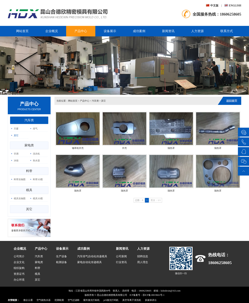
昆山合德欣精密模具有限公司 (112, 295)
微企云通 (28, 300)
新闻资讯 (168, 31)
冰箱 (16, 160)
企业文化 (19, 262)
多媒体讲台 (151, 300)
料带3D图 (38, 179)
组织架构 (19, 268)
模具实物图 (19, 198)
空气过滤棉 (73, 300)
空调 (16, 153)
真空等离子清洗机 (131, 300)
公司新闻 (121, 256)
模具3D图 (38, 198)
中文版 (212, 5)
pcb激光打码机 (110, 300)
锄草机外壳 (78, 148)
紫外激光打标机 (91, 300)
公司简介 (19, 256)
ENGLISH (232, 5)
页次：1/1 (155, 200)
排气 (35, 128)
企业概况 (51, 31)
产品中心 (81, 31)
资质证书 (19, 273)
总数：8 (139, 200)
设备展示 (110, 31)
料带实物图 (19, 179)
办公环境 (19, 279)
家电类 (29, 145)
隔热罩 (171, 148)
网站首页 (22, 31)
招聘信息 (142, 256)
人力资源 (197, 31)
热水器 (36, 160)
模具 (29, 190)
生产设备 (61, 256)
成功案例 (139, 31)
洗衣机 (36, 153)
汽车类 (29, 120)
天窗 (16, 128)
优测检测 (59, 300)
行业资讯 (121, 262)
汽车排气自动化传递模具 (92, 256)
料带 (29, 171)
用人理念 (142, 262)
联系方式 (226, 31)
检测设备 (61, 262)
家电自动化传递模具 (89, 262)
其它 (16, 135)
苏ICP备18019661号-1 (154, 295)
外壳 (124, 148)
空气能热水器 (44, 300)
